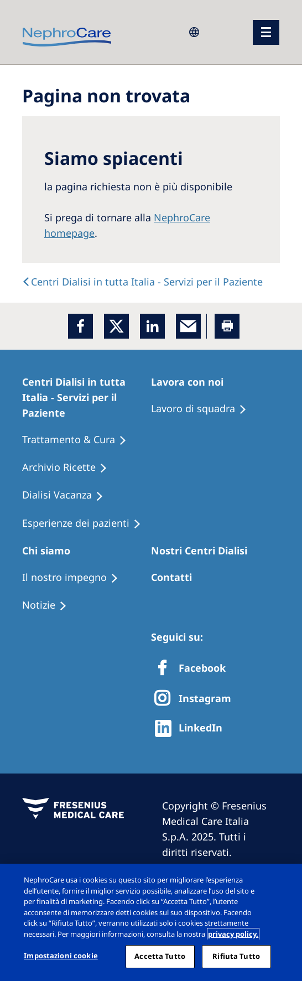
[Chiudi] (284, 881)
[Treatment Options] (79, 440)
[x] (116, 326)
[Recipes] (69, 467)
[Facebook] (80, 326)
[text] (142, 281)
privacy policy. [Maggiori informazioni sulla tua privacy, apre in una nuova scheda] (233, 934)
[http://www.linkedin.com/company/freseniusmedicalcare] (191, 728)
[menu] (266, 32)
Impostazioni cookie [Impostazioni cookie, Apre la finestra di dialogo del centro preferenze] (60, 956)
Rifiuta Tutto (236, 956)
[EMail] (188, 326)
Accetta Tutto (159, 956)
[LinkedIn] (152, 326)
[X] (196, 699)
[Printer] (227, 326)
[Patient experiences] (86, 523)
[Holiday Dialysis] (67, 495)
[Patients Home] (86, 397)
